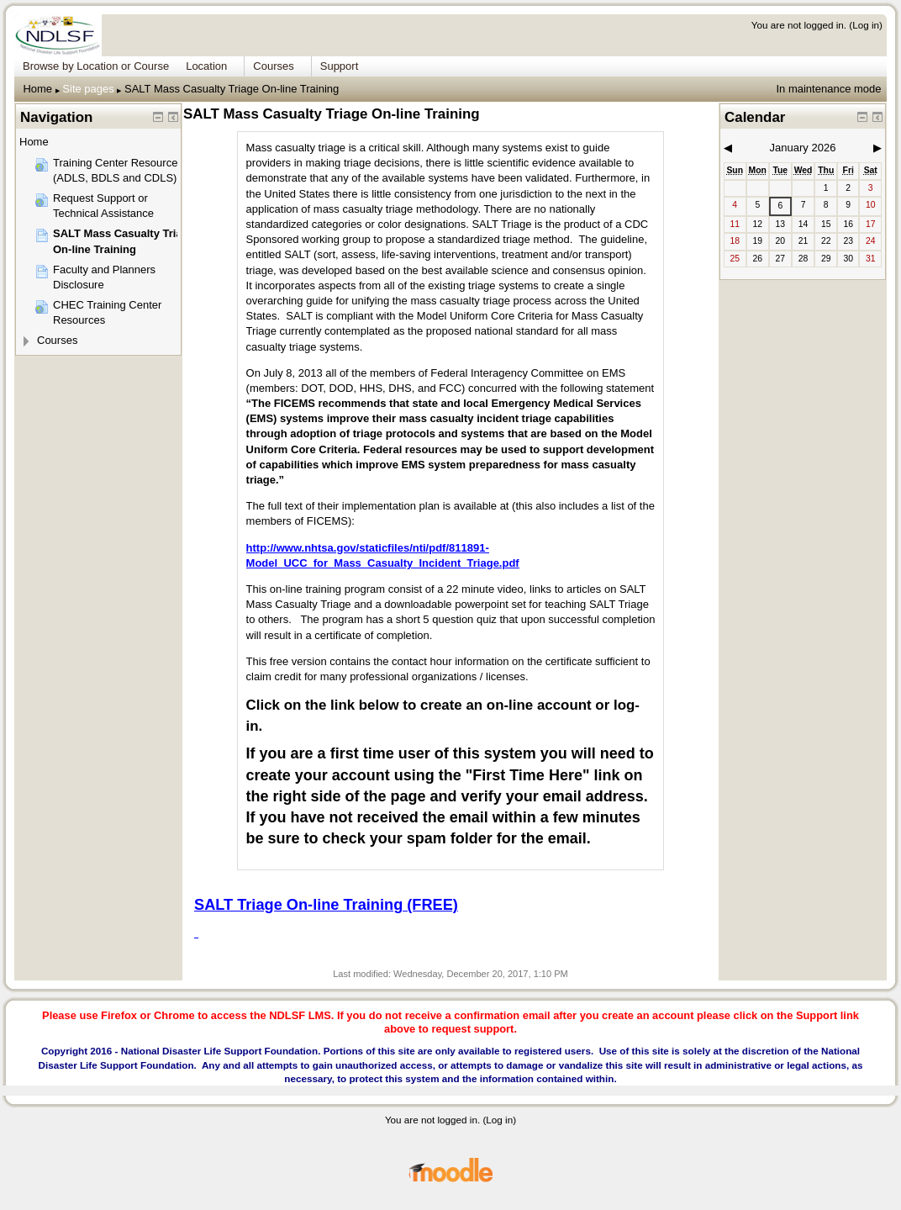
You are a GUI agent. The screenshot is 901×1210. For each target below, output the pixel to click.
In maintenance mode (828, 88)
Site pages (87, 88)
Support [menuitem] (339, 66)
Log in (865, 24)
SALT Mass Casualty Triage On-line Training (231, 88)
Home (37, 88)
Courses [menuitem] (273, 66)
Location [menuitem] (206, 66)
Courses (57, 340)
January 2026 (803, 147)
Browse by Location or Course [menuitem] (96, 66)
